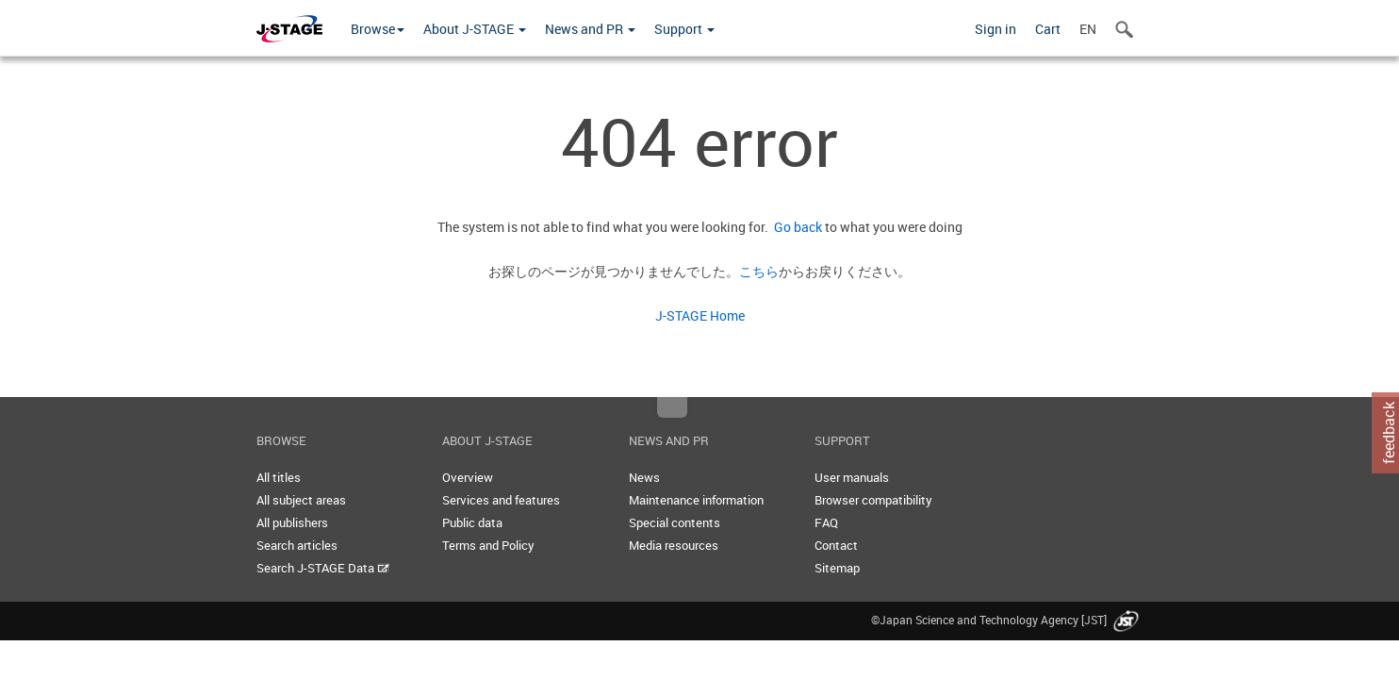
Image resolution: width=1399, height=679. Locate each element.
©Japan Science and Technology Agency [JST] (1007, 619)
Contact (836, 545)
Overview (467, 477)
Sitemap (837, 567)
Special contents (674, 522)
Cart (1048, 29)
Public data (472, 522)
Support (684, 29)
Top (672, 407)
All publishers (292, 522)
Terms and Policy (488, 545)
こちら (759, 271)
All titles (278, 477)
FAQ (826, 522)
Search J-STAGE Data (322, 567)
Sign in (995, 29)
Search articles (296, 545)
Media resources (673, 545)
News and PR (590, 29)
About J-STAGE (474, 29)
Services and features (501, 499)
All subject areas (301, 499)
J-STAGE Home (700, 315)
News (644, 477)
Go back (795, 227)
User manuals (852, 477)
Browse (377, 29)
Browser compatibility (873, 499)
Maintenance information (696, 499)
